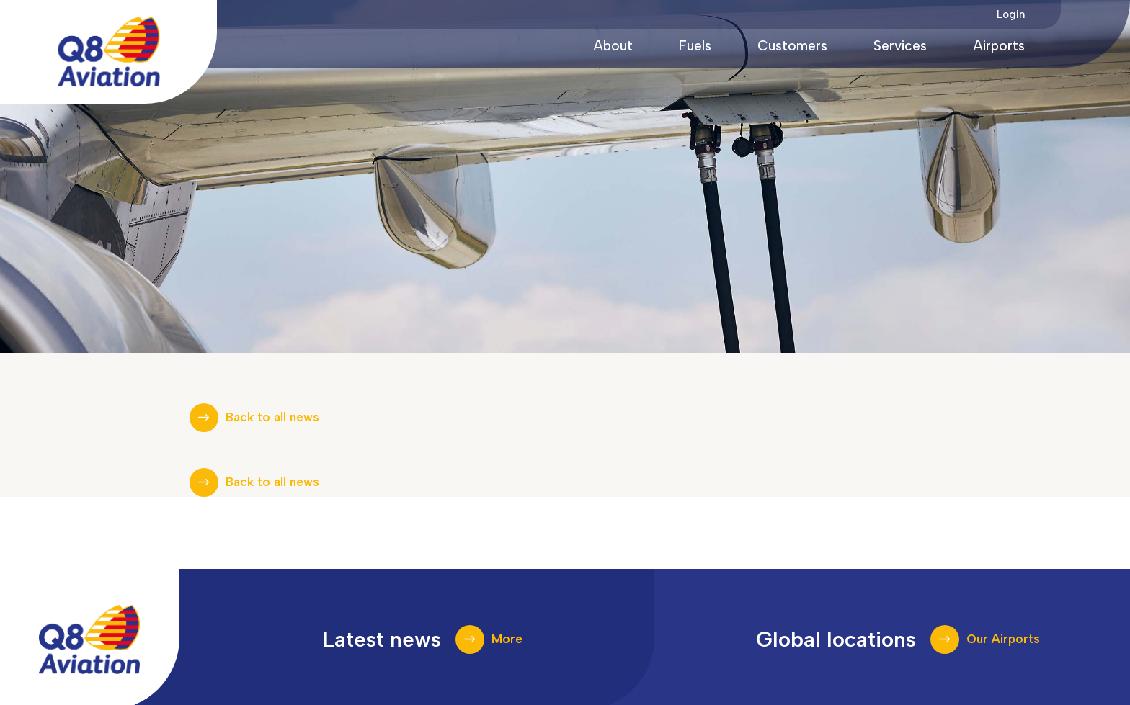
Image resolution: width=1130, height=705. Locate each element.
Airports (999, 45)
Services (900, 45)
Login (1011, 14)
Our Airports (1003, 639)
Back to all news (272, 417)
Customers (792, 45)
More (506, 639)
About (613, 45)
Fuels (695, 45)
